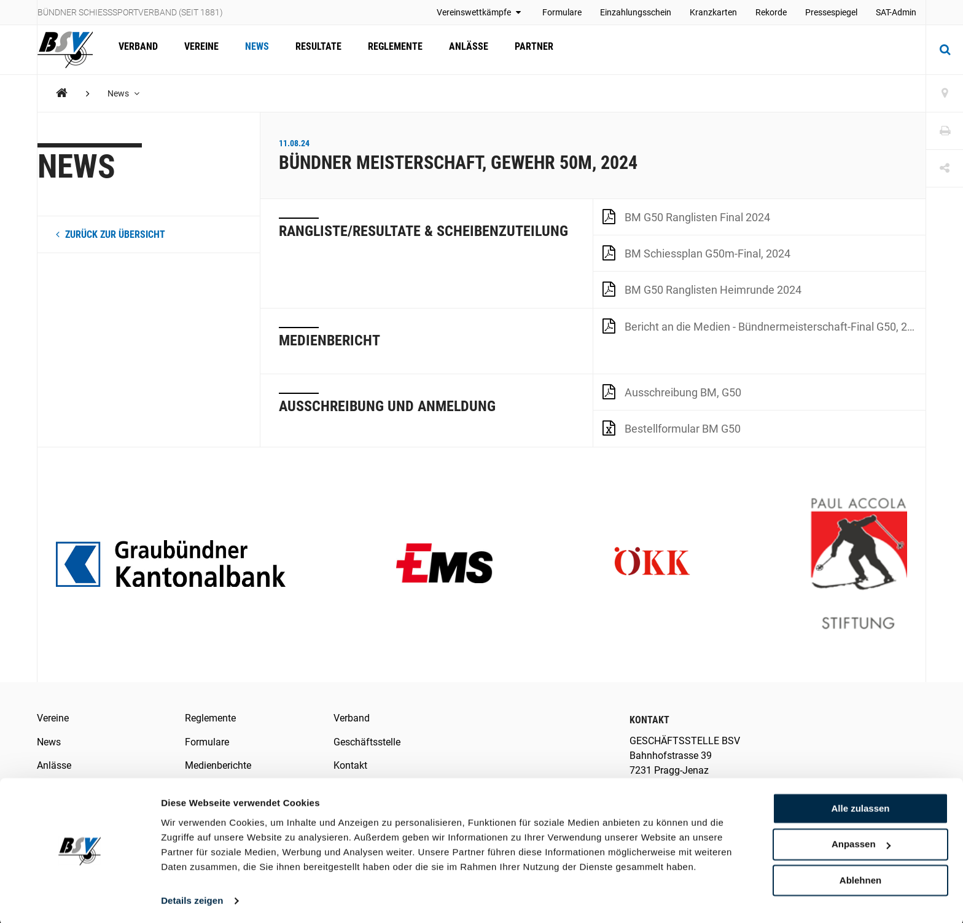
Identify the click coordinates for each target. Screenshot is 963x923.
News (252, 49)
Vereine (198, 49)
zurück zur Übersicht (110, 234)
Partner (521, 49)
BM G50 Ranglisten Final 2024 (686, 216)
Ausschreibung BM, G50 (671, 391)
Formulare (562, 12)
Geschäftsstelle (366, 742)
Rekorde (771, 12)
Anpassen (861, 843)
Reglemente (386, 49)
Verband (137, 49)
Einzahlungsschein (635, 12)
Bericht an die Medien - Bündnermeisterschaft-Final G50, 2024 (764, 325)
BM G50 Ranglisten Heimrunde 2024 (701, 288)
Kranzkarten (713, 12)
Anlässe (458, 49)
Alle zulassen (860, 806)
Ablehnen (860, 878)
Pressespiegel (831, 12)
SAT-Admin (896, 12)
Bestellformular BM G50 (671, 427)
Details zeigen (192, 899)
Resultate (312, 49)
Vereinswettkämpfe (480, 12)
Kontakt (350, 765)
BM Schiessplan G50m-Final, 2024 (696, 252)
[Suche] (944, 49)
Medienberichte (218, 765)
